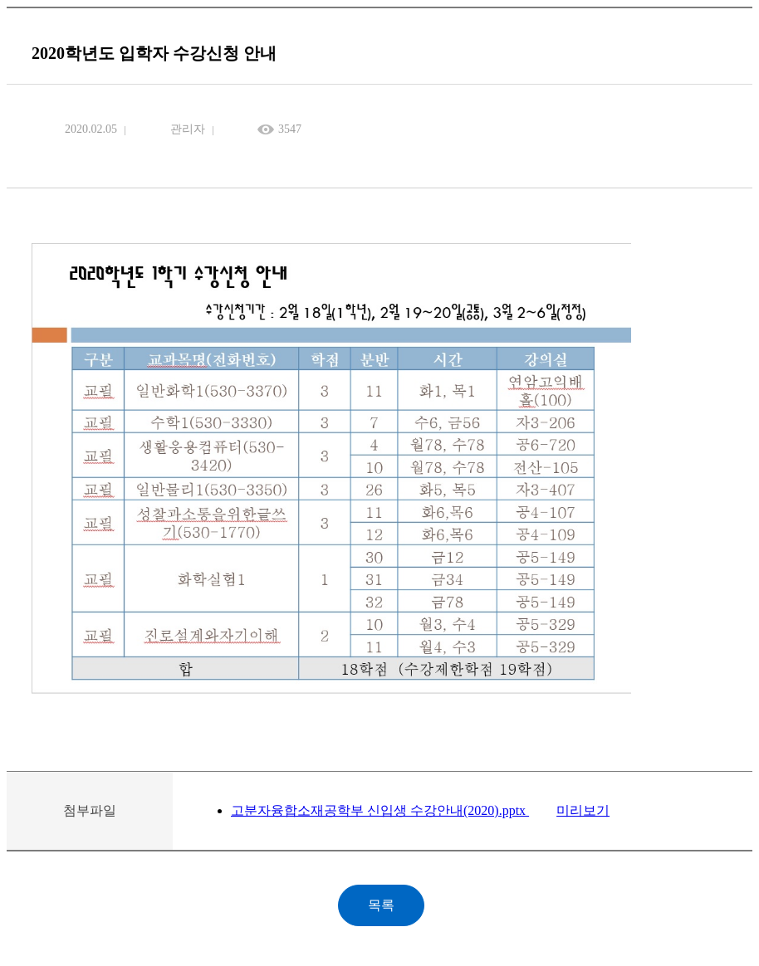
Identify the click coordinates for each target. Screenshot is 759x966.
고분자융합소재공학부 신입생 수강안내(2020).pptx (380, 810)
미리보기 (583, 810)
